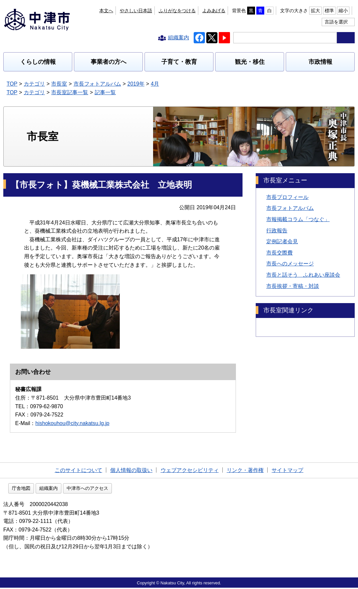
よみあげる (213, 10)
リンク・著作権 (245, 470)
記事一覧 (105, 92)
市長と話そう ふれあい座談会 (303, 275)
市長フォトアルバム (97, 84)
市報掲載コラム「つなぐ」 (298, 219)
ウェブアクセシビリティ (190, 470)
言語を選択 (336, 21)
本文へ (106, 10)
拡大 (315, 10)
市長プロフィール (287, 197)
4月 (155, 84)
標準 (329, 10)
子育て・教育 (179, 62)
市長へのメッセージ (290, 263)
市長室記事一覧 (69, 92)
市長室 (59, 84)
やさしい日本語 (136, 10)
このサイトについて (78, 470)
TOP (12, 84)
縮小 (343, 10)
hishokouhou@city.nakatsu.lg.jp (72, 423)
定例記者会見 (282, 241)
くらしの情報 (38, 62)
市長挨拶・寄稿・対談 (292, 286)
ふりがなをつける (177, 10)
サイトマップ (287, 470)
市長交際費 (279, 252)
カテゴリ (34, 84)
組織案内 (90, 489)
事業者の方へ (108, 62)
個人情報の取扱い (131, 470)
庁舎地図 (63, 489)
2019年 (136, 84)
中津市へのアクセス (129, 489)
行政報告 (276, 230)
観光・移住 (250, 62)
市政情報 (320, 62)
